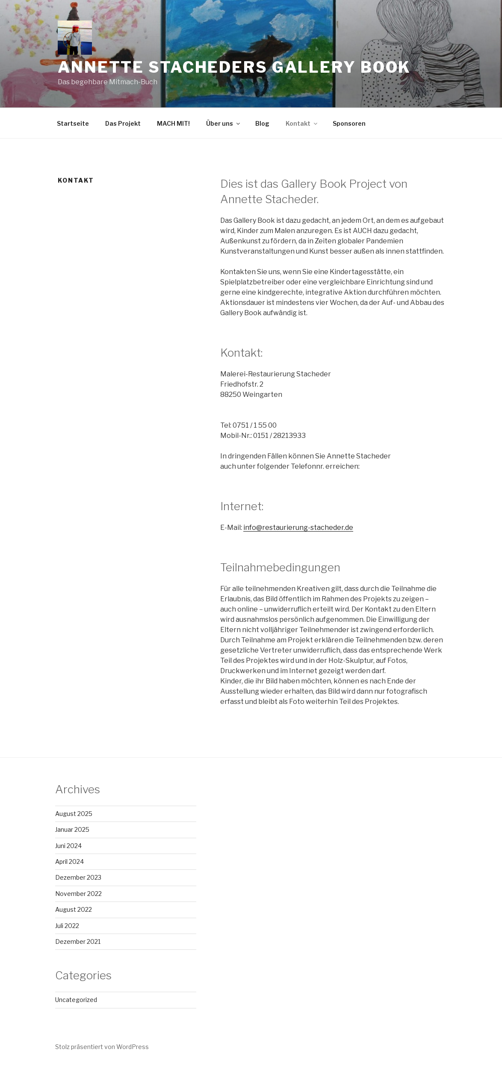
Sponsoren (349, 123)
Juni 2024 (68, 845)
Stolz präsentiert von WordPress (102, 1046)
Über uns (223, 123)
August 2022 (73, 909)
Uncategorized (76, 999)
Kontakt (302, 123)
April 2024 (69, 861)
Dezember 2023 (78, 877)
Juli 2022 (67, 925)
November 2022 (78, 893)
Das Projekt (123, 123)
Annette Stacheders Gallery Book (234, 67)
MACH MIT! (173, 123)
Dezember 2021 (77, 941)
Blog (262, 123)
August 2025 (73, 813)
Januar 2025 (72, 829)
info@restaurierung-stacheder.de (298, 527)
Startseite (73, 123)
